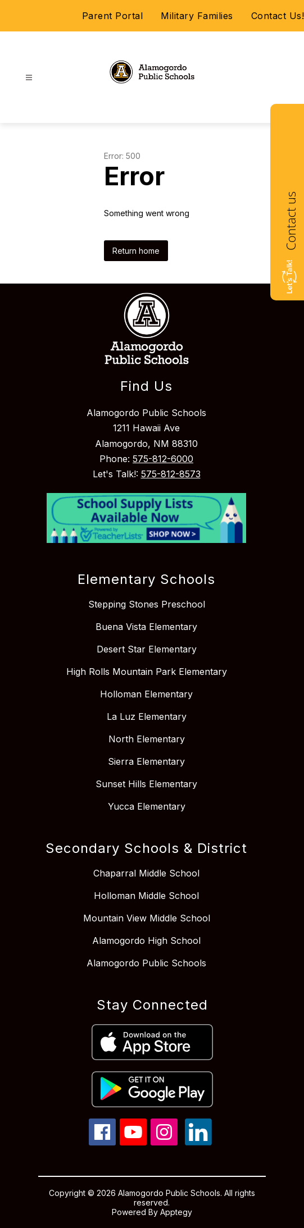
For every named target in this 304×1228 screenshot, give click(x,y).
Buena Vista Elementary (146, 626)
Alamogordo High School (146, 940)
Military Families (197, 15)
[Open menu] (28, 77)
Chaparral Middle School (146, 873)
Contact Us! (278, 15)
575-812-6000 (163, 458)
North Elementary (146, 739)
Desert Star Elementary (147, 649)
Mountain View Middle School (146, 918)
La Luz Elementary (147, 716)
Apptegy (176, 1212)
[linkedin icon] (198, 1142)
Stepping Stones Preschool (146, 604)
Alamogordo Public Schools (146, 963)
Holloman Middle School (146, 895)
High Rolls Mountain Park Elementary (146, 671)
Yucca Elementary (146, 806)
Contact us (290, 220)
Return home (136, 250)
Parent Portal (112, 15)
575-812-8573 (171, 474)
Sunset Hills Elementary (146, 783)
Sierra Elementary (146, 761)
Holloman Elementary (146, 694)
